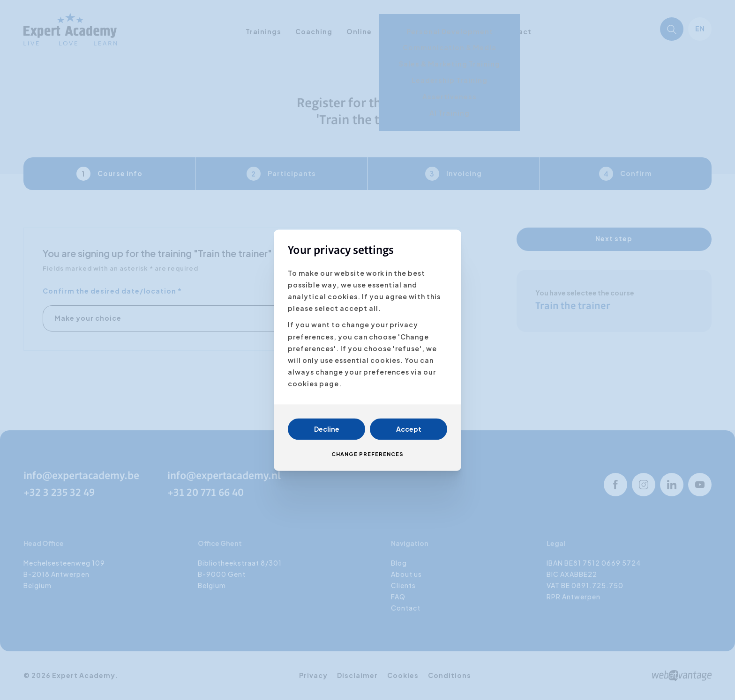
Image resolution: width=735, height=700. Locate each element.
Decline (326, 429)
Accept (408, 429)
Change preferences (367, 454)
